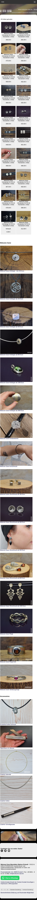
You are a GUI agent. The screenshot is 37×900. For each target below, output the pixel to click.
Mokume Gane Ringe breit (8, 662)
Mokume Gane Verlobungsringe (9, 689)
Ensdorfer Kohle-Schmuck (8, 724)
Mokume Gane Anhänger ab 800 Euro (11, 354)
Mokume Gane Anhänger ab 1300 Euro (12, 382)
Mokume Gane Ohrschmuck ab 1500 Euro (13, 606)
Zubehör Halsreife (5, 774)
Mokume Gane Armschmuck (8, 466)
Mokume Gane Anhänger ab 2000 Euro (12, 410)
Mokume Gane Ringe (6, 634)
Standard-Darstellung (15, 889)
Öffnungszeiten (13, 883)
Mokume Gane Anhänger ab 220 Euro (11, 299)
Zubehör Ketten (5, 801)
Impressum (4, 883)
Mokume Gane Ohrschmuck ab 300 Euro (12, 522)
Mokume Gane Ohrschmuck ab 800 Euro (12, 578)
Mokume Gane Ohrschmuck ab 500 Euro (12, 550)
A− (2, 889)
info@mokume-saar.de (17, 873)
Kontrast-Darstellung (28, 889)
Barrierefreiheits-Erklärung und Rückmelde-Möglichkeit (17, 892)
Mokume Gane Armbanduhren (9, 438)
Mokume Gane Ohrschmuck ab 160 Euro (12, 494)
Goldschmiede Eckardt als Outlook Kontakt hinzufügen (17, 882)
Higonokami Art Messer (7, 748)
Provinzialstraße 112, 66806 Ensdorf (12, 872)
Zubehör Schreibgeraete (7, 824)
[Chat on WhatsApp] (10, 879)
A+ (7, 889)
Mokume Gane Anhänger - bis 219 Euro (12, 271)
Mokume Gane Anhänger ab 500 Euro (11, 327)
